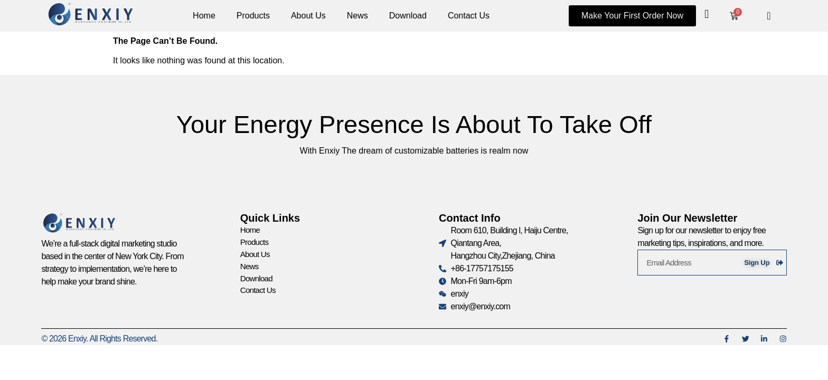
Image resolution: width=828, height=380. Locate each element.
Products (253, 15)
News (357, 15)
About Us (308, 15)
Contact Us (469, 15)
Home (204, 15)
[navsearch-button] (768, 15)
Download (408, 15)
